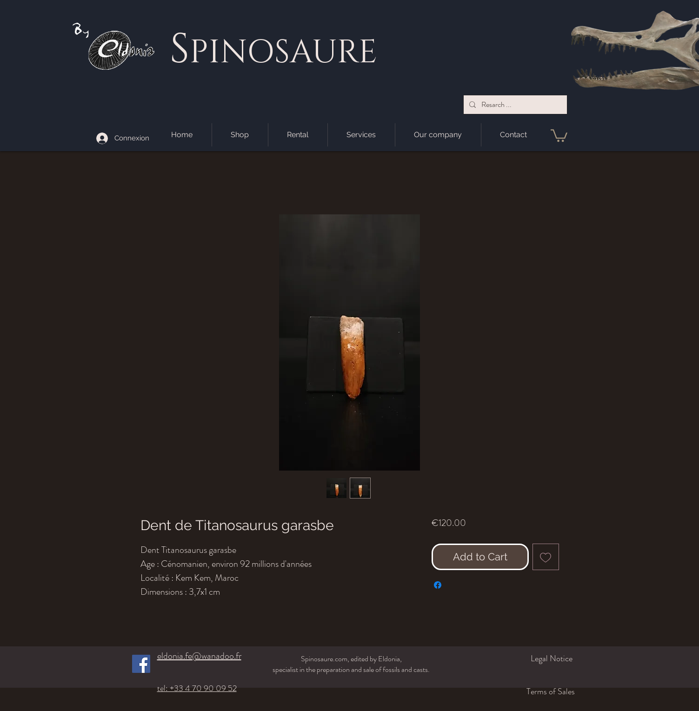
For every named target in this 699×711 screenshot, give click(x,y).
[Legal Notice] (523, 658)
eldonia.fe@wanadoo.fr (199, 656)
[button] (559, 135)
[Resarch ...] (514, 104)
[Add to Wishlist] (546, 557)
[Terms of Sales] (518, 691)
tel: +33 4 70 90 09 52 (197, 688)
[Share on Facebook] (437, 585)
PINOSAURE (283, 52)
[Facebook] (141, 664)
